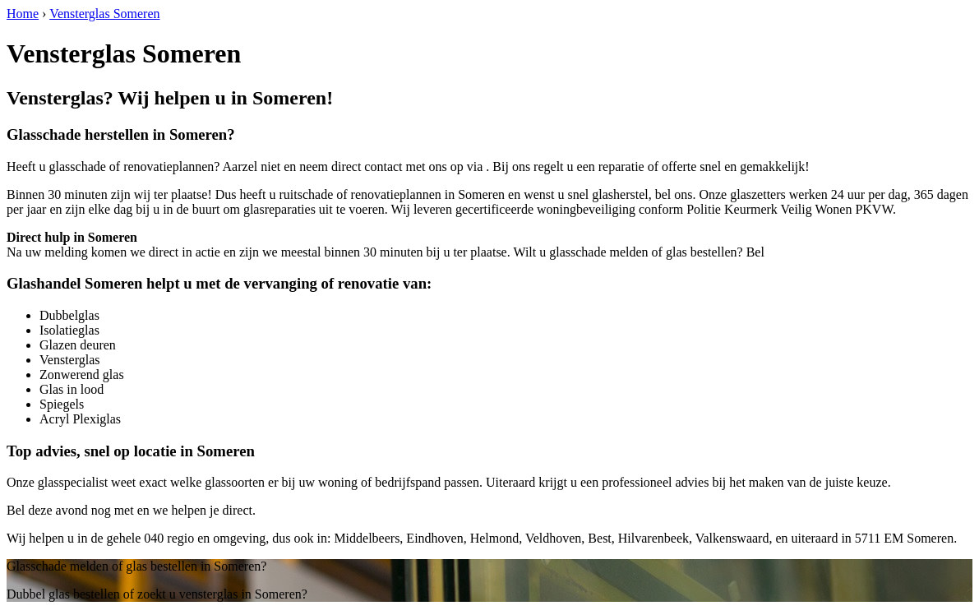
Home (23, 14)
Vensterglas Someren (104, 14)
